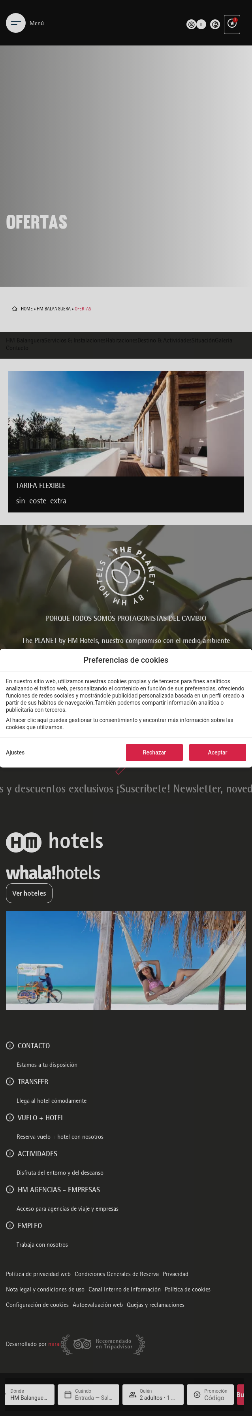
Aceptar (217, 752)
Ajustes (15, 752)
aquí (42, 720)
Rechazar (154, 752)
